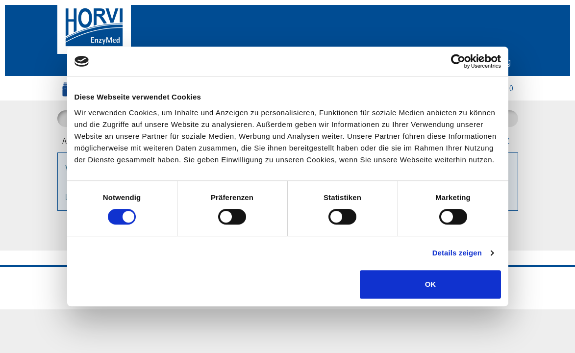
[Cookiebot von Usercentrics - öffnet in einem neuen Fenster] (458, 61)
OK (430, 284)
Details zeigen (457, 253)
